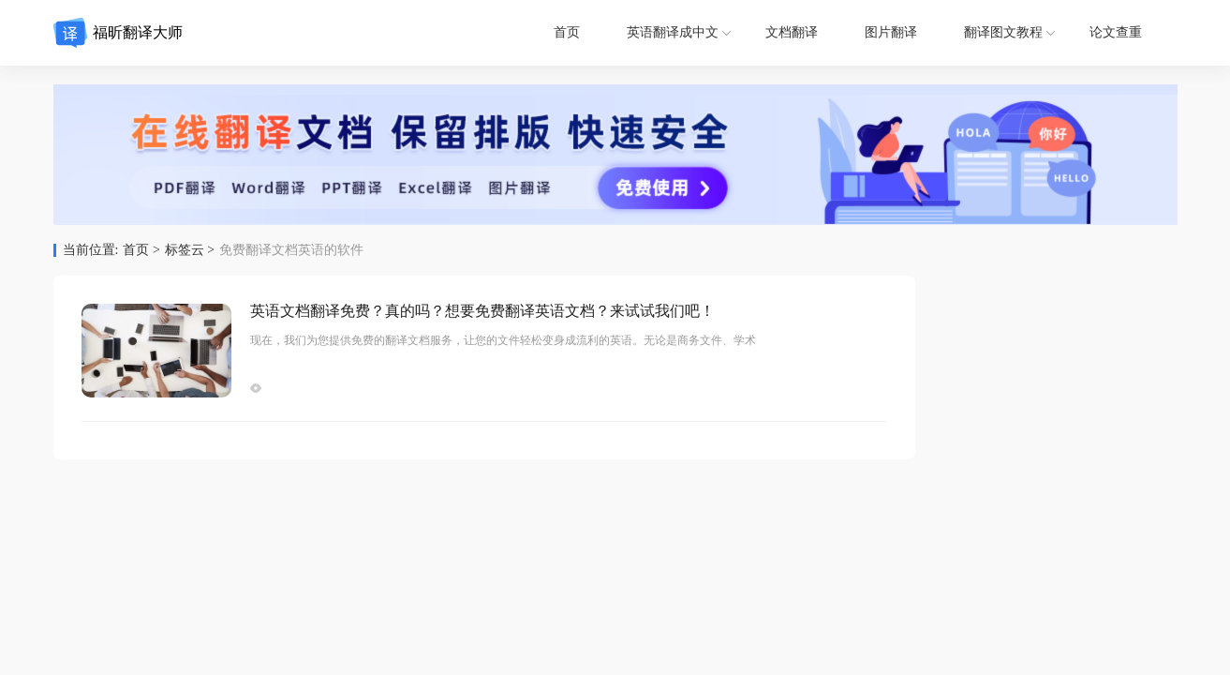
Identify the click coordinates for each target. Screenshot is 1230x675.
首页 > (141, 250)
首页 (567, 32)
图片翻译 (891, 32)
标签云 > (190, 250)
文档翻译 (791, 32)
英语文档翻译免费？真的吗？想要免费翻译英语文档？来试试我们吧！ (482, 311)
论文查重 (1115, 32)
